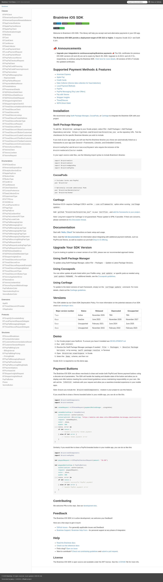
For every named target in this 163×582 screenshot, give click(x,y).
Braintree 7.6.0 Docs (9, 2)
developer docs (67, 306)
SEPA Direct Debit (64, 103)
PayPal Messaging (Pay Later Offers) (71, 92)
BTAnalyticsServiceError (12, 170)
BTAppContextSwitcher (11, 23)
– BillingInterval (8, 350)
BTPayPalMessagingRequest (14, 359)
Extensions (6, 300)
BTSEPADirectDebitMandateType (15, 254)
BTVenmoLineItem (10, 153)
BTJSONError (8, 202)
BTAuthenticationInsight (12, 32)
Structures (6, 332)
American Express (64, 74)
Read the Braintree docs (66, 543)
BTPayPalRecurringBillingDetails (15, 365)
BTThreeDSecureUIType (12, 271)
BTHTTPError (8, 199)
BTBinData (7, 35)
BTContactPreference (11, 190)
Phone (5, 382)
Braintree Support (63, 530)
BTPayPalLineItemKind (11, 214)
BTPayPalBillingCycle (11, 348)
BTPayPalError (8, 211)
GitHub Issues (62, 527)
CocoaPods (94, 116)
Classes (5, 11)
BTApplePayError (9, 173)
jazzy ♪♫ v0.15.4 (16, 579)
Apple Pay (61, 77)
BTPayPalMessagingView (12, 75)
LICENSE (122, 562)
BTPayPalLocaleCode (11, 219)
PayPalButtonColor (10, 288)
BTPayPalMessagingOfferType (14, 231)
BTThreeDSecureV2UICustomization (17, 144)
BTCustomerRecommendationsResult (17, 342)
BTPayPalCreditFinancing (12, 66)
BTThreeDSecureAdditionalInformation (17, 107)
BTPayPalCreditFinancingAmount (15, 69)
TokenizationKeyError (11, 291)
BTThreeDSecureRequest (12, 124)
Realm (25, 579)
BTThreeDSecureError (11, 262)
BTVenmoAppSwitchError (12, 277)
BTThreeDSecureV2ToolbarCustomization (19, 141)
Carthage (105, 116)
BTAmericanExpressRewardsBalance (17, 20)
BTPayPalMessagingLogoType (14, 228)
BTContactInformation (11, 339)
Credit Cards (61, 80)
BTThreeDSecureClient (11, 109)
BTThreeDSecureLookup (12, 115)
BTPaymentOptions (10, 368)
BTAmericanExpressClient (13, 17)
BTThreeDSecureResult (12, 127)
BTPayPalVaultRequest (12, 81)
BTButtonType (8, 179)
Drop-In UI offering (100, 240)
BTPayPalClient (9, 63)
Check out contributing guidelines (85, 551)
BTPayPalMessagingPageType (14, 234)
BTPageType (8, 208)
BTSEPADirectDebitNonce (13, 95)
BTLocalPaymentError (11, 205)
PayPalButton (8, 379)
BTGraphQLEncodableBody (13, 318)
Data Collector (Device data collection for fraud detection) (79, 83)
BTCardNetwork (9, 185)
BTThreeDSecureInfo (11, 112)
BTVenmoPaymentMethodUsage (15, 285)
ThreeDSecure (62, 100)
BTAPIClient (7, 15)
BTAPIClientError (9, 165)
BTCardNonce (8, 43)
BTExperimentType (10, 196)
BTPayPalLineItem (10, 72)
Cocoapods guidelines (106, 276)
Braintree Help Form (79, 530)
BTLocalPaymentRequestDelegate (16, 321)
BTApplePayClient (9, 29)
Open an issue (71, 548)
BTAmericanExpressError (12, 168)
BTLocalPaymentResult (12, 55)
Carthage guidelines (78, 290)
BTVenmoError (8, 280)
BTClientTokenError (10, 188)
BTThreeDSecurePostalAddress (15, 118)
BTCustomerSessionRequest (14, 345)
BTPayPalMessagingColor (13, 222)
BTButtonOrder (8, 176)
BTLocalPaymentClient (11, 49)
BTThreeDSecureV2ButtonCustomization (18, 132)
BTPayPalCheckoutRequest (13, 61)
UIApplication (8, 309)
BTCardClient (8, 40)
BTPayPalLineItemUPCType (13, 216)
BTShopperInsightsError (12, 257)
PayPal (59, 89)
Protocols (5, 315)
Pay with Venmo (63, 94)
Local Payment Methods (66, 86)
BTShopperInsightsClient (12, 101)
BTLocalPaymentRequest (12, 52)
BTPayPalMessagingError (12, 225)
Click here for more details (105, 59)
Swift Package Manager (80, 116)
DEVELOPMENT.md (118, 341)
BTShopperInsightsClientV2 (13, 104)
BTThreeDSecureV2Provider (14, 306)
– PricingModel (8, 356)
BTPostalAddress (9, 86)
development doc (90, 506)
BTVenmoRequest (10, 155)
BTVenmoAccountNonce (12, 147)
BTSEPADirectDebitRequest (13, 98)
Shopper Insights (63, 97)
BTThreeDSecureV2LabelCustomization (18, 135)
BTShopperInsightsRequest (13, 373)
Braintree (5, 6)
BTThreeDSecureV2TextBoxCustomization (19, 138)
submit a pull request (110, 551)
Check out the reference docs (68, 546)
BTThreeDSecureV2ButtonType (15, 274)
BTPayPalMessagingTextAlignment (16, 236)
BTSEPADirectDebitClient (12, 92)
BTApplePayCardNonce (12, 26)
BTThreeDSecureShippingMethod (16, 268)
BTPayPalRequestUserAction (14, 248)
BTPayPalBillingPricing (11, 353)
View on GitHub (154, 2)
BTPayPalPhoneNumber (12, 362)
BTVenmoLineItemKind (11, 282)
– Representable (9, 78)
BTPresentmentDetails (11, 89)
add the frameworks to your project (126, 212)
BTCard (5, 37)
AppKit (5, 303)
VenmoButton (8, 385)
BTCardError (7, 182)
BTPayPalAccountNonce (12, 58)
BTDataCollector (9, 46)
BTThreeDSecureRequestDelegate (16, 327)
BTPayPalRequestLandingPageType (17, 245)
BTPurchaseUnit (9, 371)
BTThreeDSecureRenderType (14, 121)
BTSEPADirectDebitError (12, 251)
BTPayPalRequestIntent (12, 242)
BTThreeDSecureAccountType (14, 260)
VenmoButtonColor (10, 294)
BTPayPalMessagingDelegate (14, 324)
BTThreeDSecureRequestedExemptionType (19, 265)
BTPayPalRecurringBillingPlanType (16, 239)
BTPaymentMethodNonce (12, 83)
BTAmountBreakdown (11, 336)
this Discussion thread (77, 220)
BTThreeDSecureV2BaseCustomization (18, 129)
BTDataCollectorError (11, 193)
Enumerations (7, 161)
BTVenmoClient (9, 150)
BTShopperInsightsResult (12, 376)
